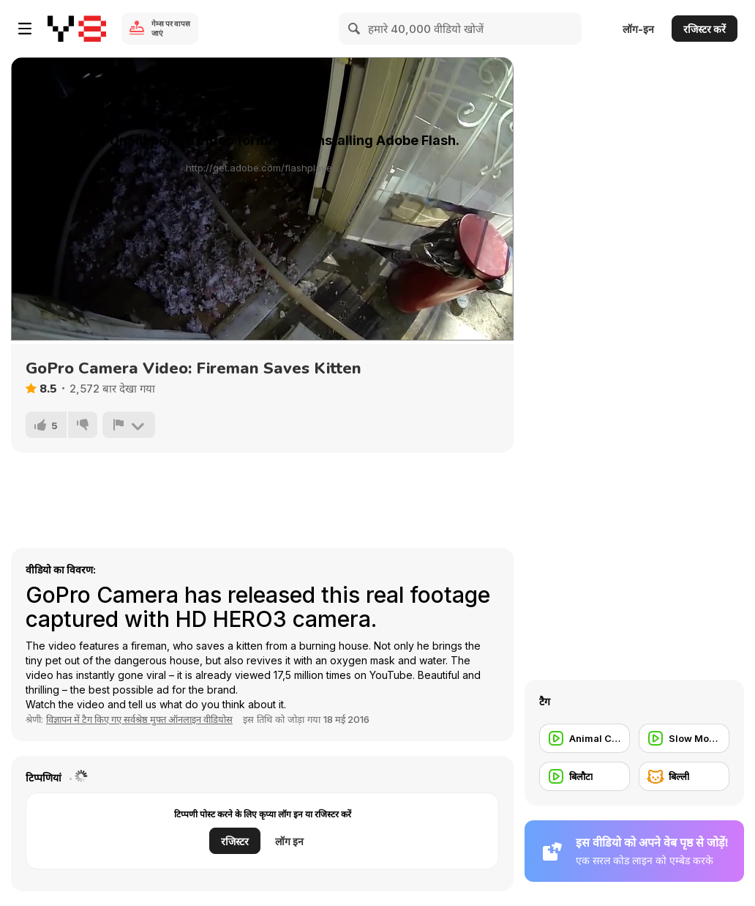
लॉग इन (289, 841)
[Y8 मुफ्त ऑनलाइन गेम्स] (77, 28)
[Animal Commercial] (584, 738)
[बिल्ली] (684, 776)
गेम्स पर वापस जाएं (170, 28)
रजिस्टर (235, 841)
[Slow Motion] (684, 738)
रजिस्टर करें (704, 29)
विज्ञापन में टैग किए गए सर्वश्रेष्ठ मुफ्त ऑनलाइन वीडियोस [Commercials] (139, 719)
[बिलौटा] (584, 776)
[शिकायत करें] (128, 425)
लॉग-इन (638, 29)
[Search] (355, 28)
